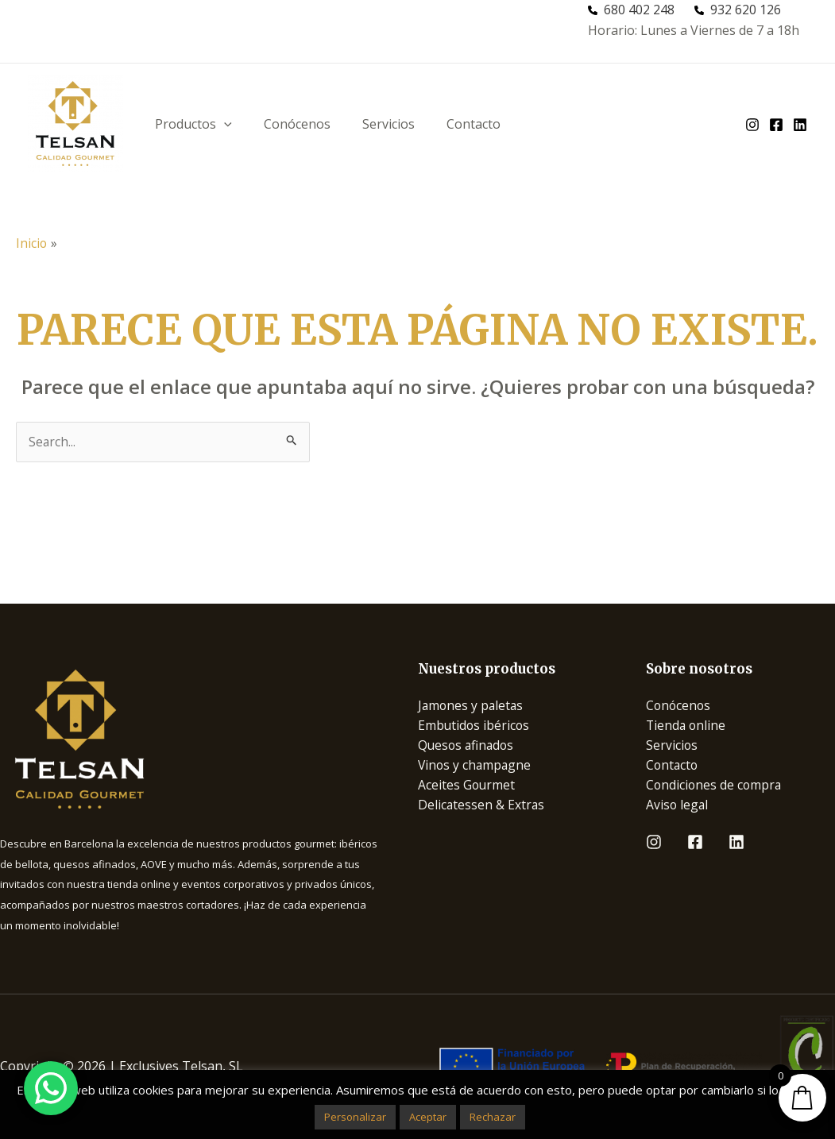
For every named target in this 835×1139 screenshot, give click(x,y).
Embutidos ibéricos (475, 725)
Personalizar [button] (355, 1117)
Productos (193, 124)
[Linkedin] (736, 844)
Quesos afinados (467, 746)
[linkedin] (800, 125)
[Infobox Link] (189, 738)
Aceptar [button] (427, 1117)
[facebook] (776, 125)
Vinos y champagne (476, 766)
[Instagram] (654, 844)
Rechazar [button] (493, 1117)
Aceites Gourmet (467, 786)
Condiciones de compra (715, 786)
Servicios (388, 124)
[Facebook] (695, 844)
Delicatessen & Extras (482, 807)
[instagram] (752, 125)
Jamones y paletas (472, 705)
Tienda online (687, 725)
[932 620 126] (737, 10)
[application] (224, 124)
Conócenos (297, 124)
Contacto (473, 124)
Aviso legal (677, 807)
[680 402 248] (631, 10)
